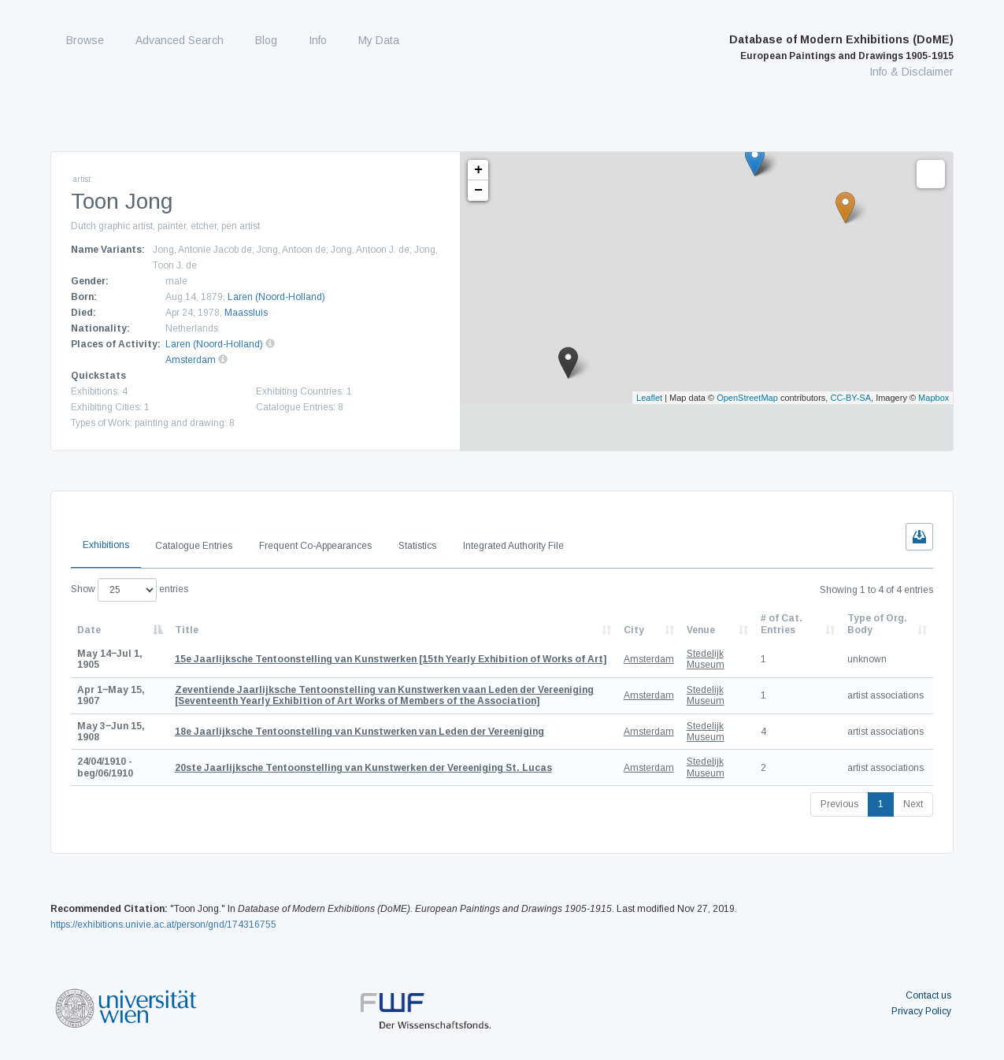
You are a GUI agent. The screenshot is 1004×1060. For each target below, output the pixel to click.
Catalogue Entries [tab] (193, 545)
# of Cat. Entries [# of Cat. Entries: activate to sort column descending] (781, 624)
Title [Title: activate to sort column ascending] (186, 630)
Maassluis (246, 312)
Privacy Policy (921, 1011)
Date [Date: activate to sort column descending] (89, 630)
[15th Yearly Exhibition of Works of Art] (390, 659)
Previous (839, 804)
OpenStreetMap (747, 397)
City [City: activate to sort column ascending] (634, 630)
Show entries (129, 590)
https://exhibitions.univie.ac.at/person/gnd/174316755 (163, 924)
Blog (266, 40)
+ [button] (478, 170)
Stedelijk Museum (705, 659)
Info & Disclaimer (911, 71)
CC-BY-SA (850, 397)
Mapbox (933, 397)
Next (913, 804)
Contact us (928, 995)
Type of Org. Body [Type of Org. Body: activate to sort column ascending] (877, 624)
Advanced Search (179, 40)
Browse (85, 40)
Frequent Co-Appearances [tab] (315, 545)
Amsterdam (190, 359)
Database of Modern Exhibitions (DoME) (841, 47)
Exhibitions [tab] (106, 544)
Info (318, 40)
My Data (378, 40)
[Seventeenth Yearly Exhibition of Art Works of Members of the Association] (384, 695)
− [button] (478, 190)
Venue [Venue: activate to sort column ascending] (701, 630)
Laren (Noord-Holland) (276, 296)
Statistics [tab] (417, 545)
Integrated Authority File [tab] (513, 545)
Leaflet (649, 397)
